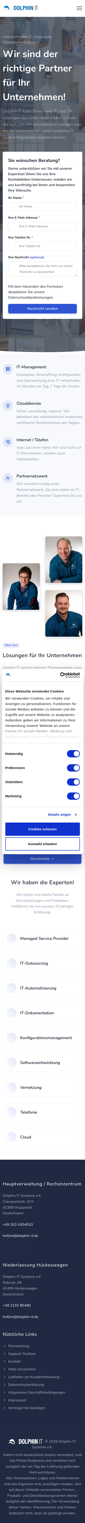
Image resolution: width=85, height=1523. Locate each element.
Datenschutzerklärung (23, 1384)
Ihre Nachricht (26, 257)
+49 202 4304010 (18, 1224)
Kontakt (12, 1361)
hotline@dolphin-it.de (20, 1235)
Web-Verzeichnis (19, 1369)
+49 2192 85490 (17, 1305)
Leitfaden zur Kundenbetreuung (31, 1376)
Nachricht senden (42, 308)
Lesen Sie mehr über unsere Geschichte (42, 856)
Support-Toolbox (19, 1353)
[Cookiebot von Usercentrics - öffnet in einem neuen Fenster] (60, 675)
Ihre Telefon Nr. (20, 237)
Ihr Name (16, 198)
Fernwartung (16, 1346)
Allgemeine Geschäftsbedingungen (34, 1392)
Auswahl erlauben (42, 844)
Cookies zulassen (42, 829)
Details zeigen (59, 814)
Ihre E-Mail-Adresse (24, 217)
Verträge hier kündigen (24, 1407)
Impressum (14, 1400)
